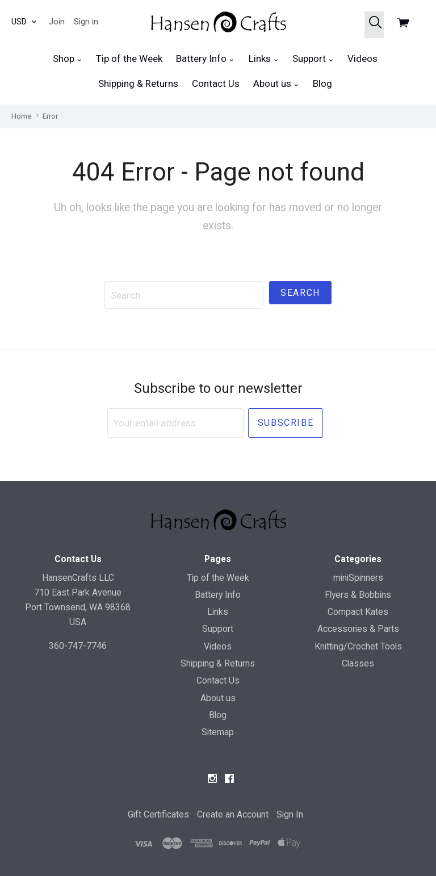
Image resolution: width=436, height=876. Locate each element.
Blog (322, 83)
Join (57, 21)
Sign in (86, 21)
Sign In (289, 814)
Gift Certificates (158, 814)
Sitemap (218, 732)
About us (276, 84)
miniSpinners (358, 577)
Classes (358, 663)
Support (313, 59)
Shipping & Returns (138, 83)
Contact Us (216, 83)
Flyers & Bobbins (358, 594)
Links (264, 59)
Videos (362, 58)
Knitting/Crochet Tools (358, 646)
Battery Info (205, 59)
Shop (67, 59)
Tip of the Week (129, 58)
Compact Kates (358, 611)
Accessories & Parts (358, 628)
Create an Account (233, 814)
